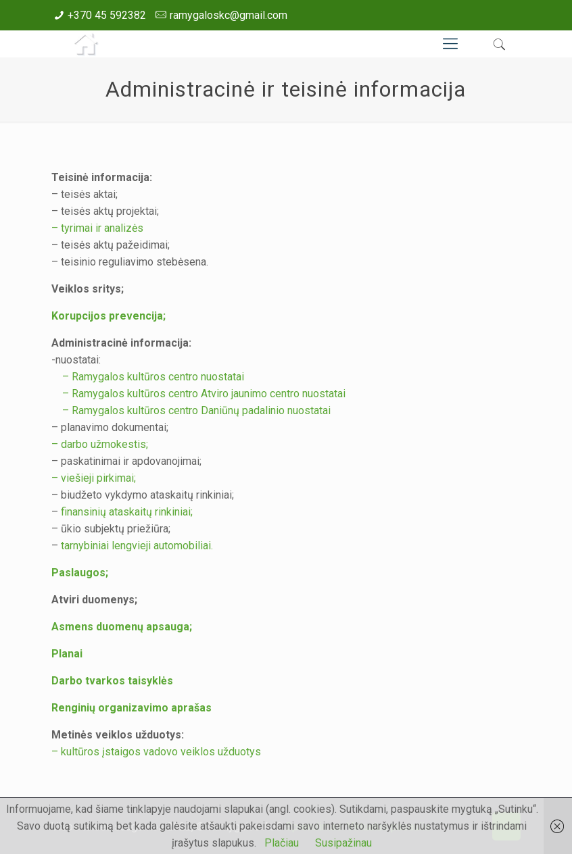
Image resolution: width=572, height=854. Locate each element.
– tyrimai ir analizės (97, 228)
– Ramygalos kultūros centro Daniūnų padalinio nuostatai (191, 410)
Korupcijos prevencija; (108, 315)
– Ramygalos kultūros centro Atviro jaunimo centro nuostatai (198, 393)
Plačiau (281, 842)
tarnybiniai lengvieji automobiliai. (137, 545)
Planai (66, 653)
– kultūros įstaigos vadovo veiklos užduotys (156, 751)
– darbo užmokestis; (99, 444)
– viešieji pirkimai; (93, 478)
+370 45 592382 (107, 15)
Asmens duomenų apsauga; (121, 626)
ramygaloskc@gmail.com (228, 15)
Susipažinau (343, 842)
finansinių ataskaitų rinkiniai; (127, 511)
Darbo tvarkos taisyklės (112, 680)
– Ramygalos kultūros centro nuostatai (147, 376)
